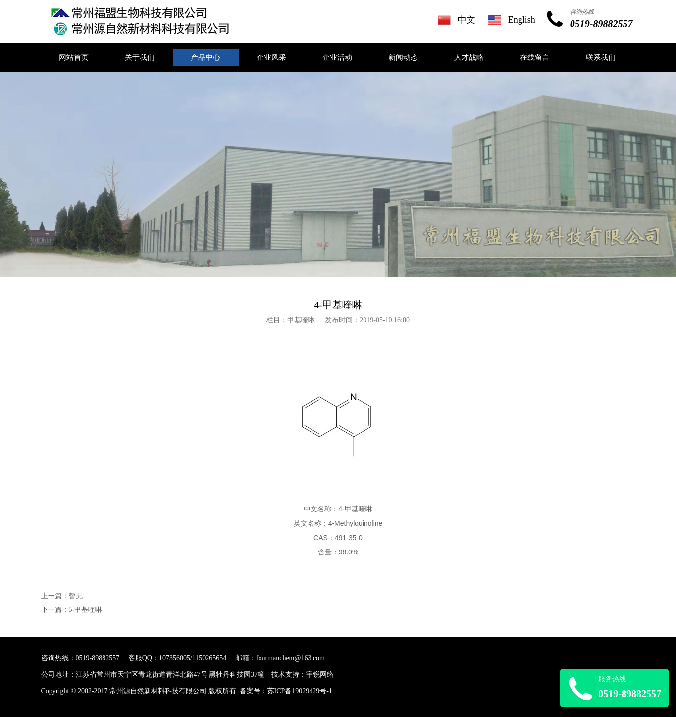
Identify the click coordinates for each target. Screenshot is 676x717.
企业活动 (337, 57)
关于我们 (140, 57)
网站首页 (74, 57)
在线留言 (535, 57)
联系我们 (601, 57)
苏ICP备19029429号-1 (299, 691)
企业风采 (271, 57)
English (521, 20)
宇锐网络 (320, 674)
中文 (466, 20)
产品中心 (205, 57)
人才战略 (469, 57)
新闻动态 (403, 57)
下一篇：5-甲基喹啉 (72, 609)
